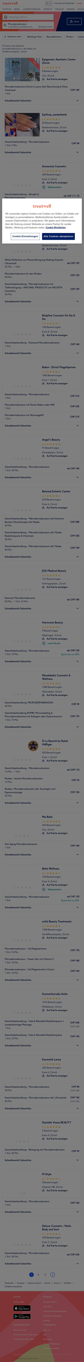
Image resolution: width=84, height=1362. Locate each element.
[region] (42, 220)
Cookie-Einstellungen (25, 236)
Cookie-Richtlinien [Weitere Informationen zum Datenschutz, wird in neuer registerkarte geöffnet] (56, 227)
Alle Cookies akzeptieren (58, 236)
